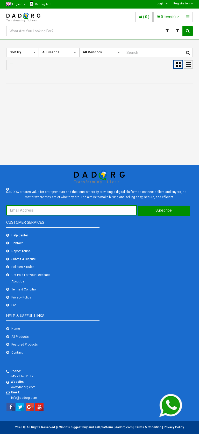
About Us (17, 281)
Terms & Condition (24, 289)
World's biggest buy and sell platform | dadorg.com (96, 427)
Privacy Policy (21, 297)
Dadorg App (40, 3)
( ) (144, 17)
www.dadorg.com (23, 387)
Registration (183, 3)
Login (162, 3)
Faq (14, 305)
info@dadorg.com (24, 398)
